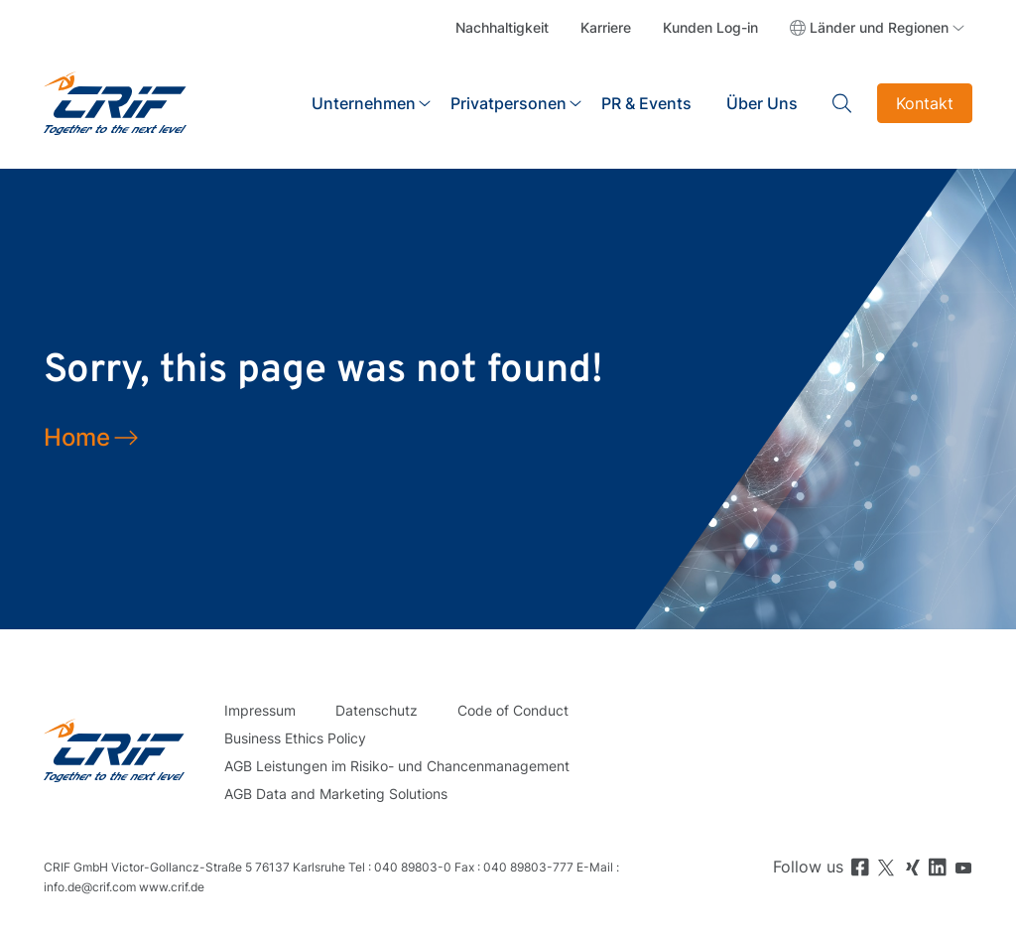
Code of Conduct (513, 710)
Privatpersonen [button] (508, 103)
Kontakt (924, 103)
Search (842, 103)
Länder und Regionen (879, 27)
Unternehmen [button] (364, 103)
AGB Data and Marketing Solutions (335, 793)
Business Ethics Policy (295, 738)
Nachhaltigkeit (502, 27)
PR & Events (646, 103)
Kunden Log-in (710, 27)
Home (77, 437)
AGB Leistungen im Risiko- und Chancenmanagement (397, 765)
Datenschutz (376, 710)
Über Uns (762, 103)
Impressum (260, 710)
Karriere (605, 27)
